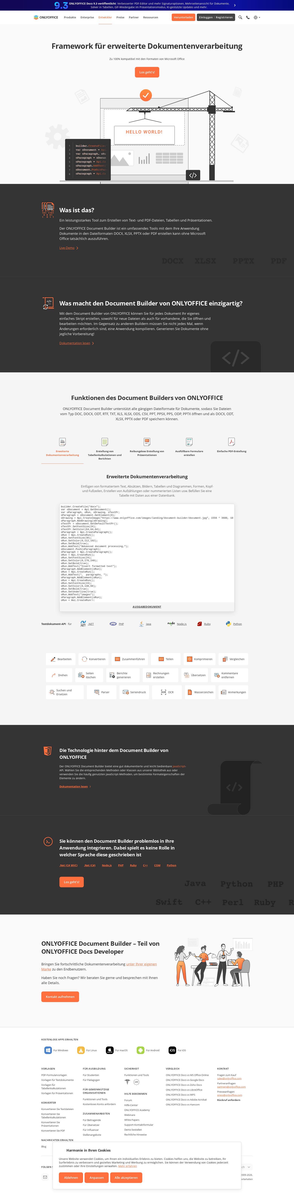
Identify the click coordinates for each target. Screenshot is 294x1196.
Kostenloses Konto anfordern (99, 1104)
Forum (128, 1100)
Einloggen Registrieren (216, 17)
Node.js (182, 624)
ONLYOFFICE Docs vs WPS (180, 1094)
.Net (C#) (89, 865)
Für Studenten (91, 1075)
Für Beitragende (92, 1120)
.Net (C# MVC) (68, 865)
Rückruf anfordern (228, 1100)
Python (237, 624)
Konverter (48, 1102)
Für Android (152, 1050)
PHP (121, 624)
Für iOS (182, 1050)
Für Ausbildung (94, 1068)
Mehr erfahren (127, 1166)
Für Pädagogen (91, 1080)
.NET (91, 624)
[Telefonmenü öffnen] (248, 17)
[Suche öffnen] (240, 17)
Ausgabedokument (147, 606)
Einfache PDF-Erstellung (231, 451)
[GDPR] (136, 1082)
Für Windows (60, 1050)
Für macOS (121, 1050)
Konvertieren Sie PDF (53, 1130)
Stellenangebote (92, 1134)
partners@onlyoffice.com (231, 1086)
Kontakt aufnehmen (60, 997)
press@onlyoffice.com (229, 1095)
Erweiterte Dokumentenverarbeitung (62, 453)
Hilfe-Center (131, 1105)
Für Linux (91, 1050)
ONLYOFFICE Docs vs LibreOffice (184, 1089)
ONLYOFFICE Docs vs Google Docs (185, 1080)
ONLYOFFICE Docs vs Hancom (183, 1104)
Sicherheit (131, 1068)
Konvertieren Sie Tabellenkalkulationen (53, 1115)
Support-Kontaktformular (138, 1124)
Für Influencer (91, 1130)
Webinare (129, 1115)
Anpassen (97, 1178)
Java (148, 624)
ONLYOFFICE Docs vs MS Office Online (187, 1075)
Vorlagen (48, 1068)
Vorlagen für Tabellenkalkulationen (53, 1086)
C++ (145, 865)
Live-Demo (67, 248)
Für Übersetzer (91, 1125)
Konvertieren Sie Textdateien (57, 1109)
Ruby (207, 624)
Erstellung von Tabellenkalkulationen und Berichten (105, 455)
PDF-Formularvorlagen (54, 1075)
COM (157, 865)
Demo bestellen (133, 1129)
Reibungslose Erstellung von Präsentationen (147, 453)
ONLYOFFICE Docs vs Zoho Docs (184, 1085)
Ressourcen (150, 17)
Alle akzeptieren (126, 1178)
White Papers (131, 1120)
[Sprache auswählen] (256, 17)
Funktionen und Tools (95, 1099)
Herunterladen (183, 17)
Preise (120, 17)
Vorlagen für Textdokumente (57, 1080)
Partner (134, 17)
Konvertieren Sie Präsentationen (50, 1124)
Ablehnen (71, 1178)
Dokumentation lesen (74, 343)
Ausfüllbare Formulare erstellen (189, 453)
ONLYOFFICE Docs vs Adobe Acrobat (186, 1099)
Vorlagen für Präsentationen (57, 1093)
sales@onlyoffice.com (229, 1078)
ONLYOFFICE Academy (137, 1110)
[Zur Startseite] (46, 17)
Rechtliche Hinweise (135, 1134)
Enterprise (87, 17)
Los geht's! (147, 72)
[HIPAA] (127, 1082)
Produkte (70, 17)
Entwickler (105, 17)
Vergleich (173, 1068)
